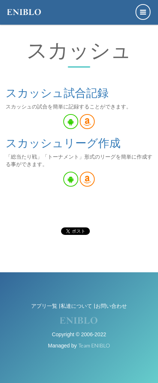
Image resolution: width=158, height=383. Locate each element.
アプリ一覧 (44, 306)
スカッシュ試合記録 (57, 92)
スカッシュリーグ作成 (63, 142)
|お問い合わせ (110, 306)
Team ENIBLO (94, 345)
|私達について (75, 306)
